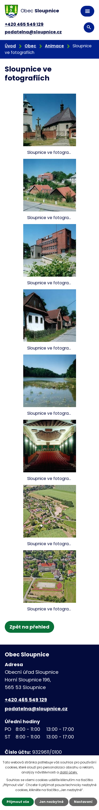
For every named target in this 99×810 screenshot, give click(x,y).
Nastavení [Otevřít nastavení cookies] (83, 801)
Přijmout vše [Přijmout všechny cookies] (18, 801)
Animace (54, 46)
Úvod (10, 46)
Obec (30, 46)
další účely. (69, 772)
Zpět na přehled (29, 627)
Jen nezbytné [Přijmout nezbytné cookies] (51, 801)
